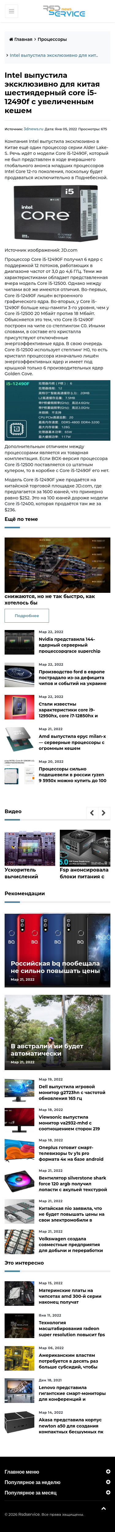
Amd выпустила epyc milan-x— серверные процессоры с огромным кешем (72, 741)
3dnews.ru (33, 129)
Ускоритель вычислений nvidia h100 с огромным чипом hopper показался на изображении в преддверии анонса (30, 873)
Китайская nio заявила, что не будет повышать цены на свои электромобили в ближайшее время (72, 1217)
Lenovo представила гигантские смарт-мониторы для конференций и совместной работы (72, 1396)
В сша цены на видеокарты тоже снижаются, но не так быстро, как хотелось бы (47, 596)
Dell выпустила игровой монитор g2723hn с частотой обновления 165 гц (72, 1092)
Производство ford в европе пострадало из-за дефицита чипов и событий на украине (73, 677)
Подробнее (27, 615)
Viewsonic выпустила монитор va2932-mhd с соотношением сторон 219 (69, 1122)
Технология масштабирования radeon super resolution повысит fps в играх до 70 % (72, 1331)
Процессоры (52, 39)
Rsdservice (29, 1513)
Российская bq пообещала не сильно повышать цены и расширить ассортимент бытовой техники (55, 974)
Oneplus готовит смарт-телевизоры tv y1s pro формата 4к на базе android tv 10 (71, 1156)
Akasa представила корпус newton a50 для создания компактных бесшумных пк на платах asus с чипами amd (73, 1428)
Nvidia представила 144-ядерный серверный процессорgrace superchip (70, 644)
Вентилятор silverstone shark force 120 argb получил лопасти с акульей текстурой (73, 1183)
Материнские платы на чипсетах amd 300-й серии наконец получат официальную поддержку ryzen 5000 (70, 1302)
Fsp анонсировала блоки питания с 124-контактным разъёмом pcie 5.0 (82, 873)
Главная (21, 39)
